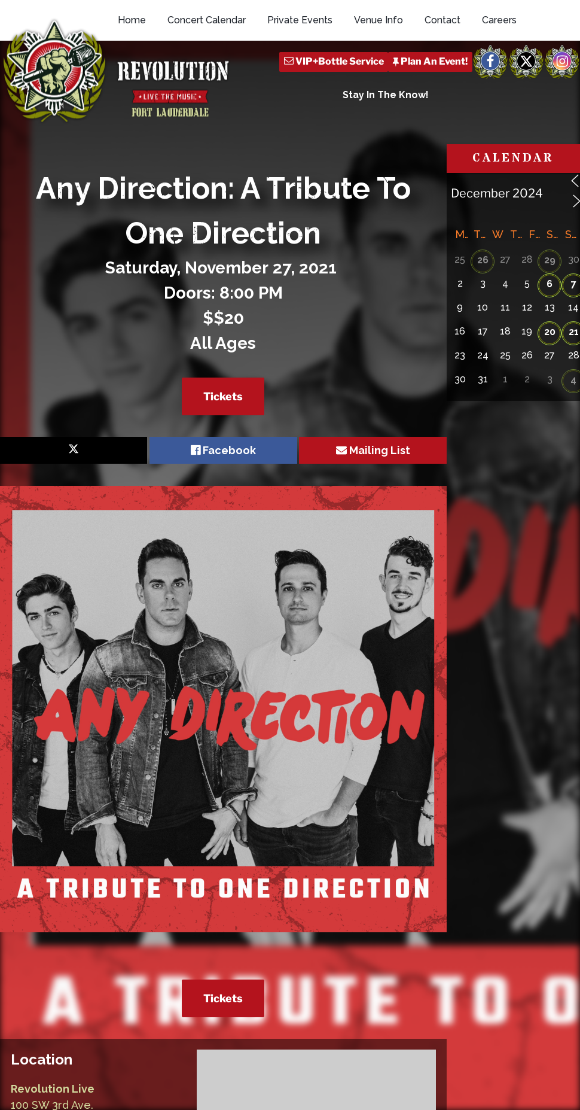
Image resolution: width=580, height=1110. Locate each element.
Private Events (299, 73)
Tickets (223, 437)
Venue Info (378, 73)
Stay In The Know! (386, 148)
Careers (499, 73)
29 (549, 300)
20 (549, 372)
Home (132, 73)
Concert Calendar (206, 73)
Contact (442, 73)
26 (483, 300)
